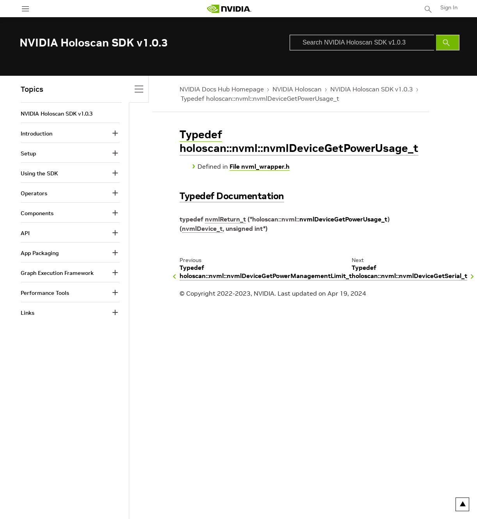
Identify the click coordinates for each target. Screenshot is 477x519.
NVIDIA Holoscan (297, 89)
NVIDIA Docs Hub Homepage (222, 89)
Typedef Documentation (232, 196)
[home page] (229, 9)
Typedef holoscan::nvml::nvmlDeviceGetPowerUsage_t (260, 98)
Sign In (448, 7)
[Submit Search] (447, 42)
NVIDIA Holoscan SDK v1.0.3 (371, 89)
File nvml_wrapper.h (260, 166)
